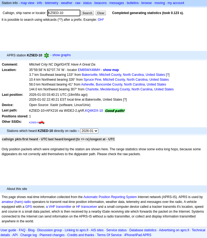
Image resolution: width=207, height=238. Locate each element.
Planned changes (52, 235)
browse (146, 3)
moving (159, 3)
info (39, 3)
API (15, 235)
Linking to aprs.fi (76, 230)
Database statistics (143, 230)
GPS (28, 207)
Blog (31, 230)
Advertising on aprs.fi (174, 230)
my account (176, 3)
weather (67, 3)
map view (27, 3)
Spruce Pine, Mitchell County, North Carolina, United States (126, 79)
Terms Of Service (109, 235)
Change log (28, 235)
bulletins (133, 3)
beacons (100, 3)
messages (116, 3)
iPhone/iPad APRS (137, 235)
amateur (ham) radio (16, 202)
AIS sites (97, 230)
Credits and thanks (80, 235)
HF (78, 207)
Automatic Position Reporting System (110, 197)
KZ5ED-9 (34, 122)
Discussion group (49, 230)
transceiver (89, 207)
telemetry (51, 3)
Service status (116, 230)
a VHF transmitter (58, 207)
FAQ (22, 230)
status (87, 3)
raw (77, 3)
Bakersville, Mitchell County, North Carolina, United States (123, 75)
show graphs (61, 55)
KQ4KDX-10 (94, 111)
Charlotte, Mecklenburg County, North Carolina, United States (129, 89)
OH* (101, 20)
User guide (8, 230)
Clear (101, 13)
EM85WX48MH (89, 70)
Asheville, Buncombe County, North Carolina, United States (123, 84)
